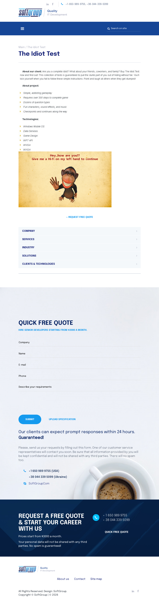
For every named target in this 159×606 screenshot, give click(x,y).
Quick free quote (116, 532)
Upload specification (62, 419)
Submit (29, 419)
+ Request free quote (79, 217)
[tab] (79, 231)
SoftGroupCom (39, 483)
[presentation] (44, 403)
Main (21, 47)
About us (63, 579)
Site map (96, 579)
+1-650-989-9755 (75, 4)
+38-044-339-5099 (97, 4)
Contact (79, 579)
